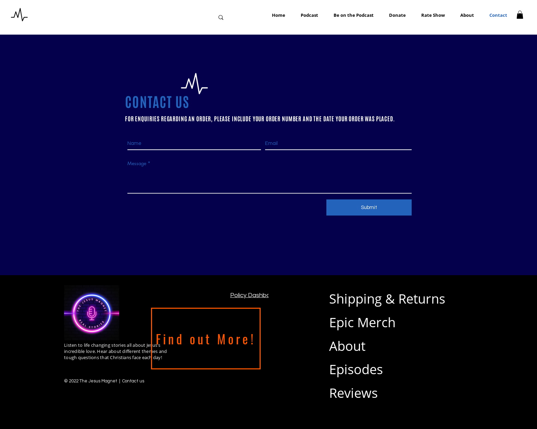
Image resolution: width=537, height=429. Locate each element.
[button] (351, 15)
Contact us (133, 381)
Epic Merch (362, 322)
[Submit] (369, 207)
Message (136, 163)
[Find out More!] (206, 338)
